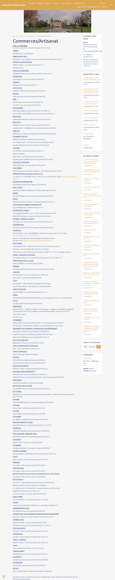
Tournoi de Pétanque (90, 111)
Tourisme (56, 3)
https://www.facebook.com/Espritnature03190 (37, 240)
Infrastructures (79, 3)
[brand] (13, 5)
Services (103, 3)
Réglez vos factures (93, 7)
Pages (21, 36)
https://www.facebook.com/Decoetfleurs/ (26, 235)
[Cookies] (4, 576)
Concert (86, 145)
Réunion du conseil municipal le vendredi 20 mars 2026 (91, 283)
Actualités (31, 3)
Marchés (104, 7)
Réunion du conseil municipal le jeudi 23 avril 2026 (92, 195)
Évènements (40, 3)
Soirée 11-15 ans (89, 125)
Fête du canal (88, 134)
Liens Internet (81, 7)
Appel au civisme (89, 230)
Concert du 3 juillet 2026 (92, 187)
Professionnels (92, 3)
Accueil (15, 36)
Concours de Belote (90, 118)
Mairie (48, 3)
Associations (66, 3)
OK (99, 347)
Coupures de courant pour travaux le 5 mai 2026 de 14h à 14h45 (90, 90)
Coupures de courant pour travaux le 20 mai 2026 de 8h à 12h (91, 161)
